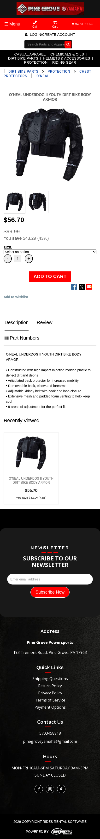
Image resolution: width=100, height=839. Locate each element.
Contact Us (50, 722)
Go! (67, 44)
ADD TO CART (50, 276)
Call (34, 24)
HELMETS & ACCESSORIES (66, 58)
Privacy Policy (50, 693)
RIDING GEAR (64, 62)
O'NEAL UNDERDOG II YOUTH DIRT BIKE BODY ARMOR (31, 481)
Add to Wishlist (16, 297)
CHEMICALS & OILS (67, 54)
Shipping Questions (50, 678)
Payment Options (50, 707)
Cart (55, 24)
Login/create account (50, 34)
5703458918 (50, 733)
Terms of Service (50, 700)
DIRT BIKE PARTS (23, 58)
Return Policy (50, 686)
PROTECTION (35, 62)
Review (45, 322)
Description (17, 322)
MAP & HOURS (82, 24)
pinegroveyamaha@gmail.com (50, 741)
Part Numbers (22, 338)
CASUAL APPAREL (30, 54)
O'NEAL (42, 76)
